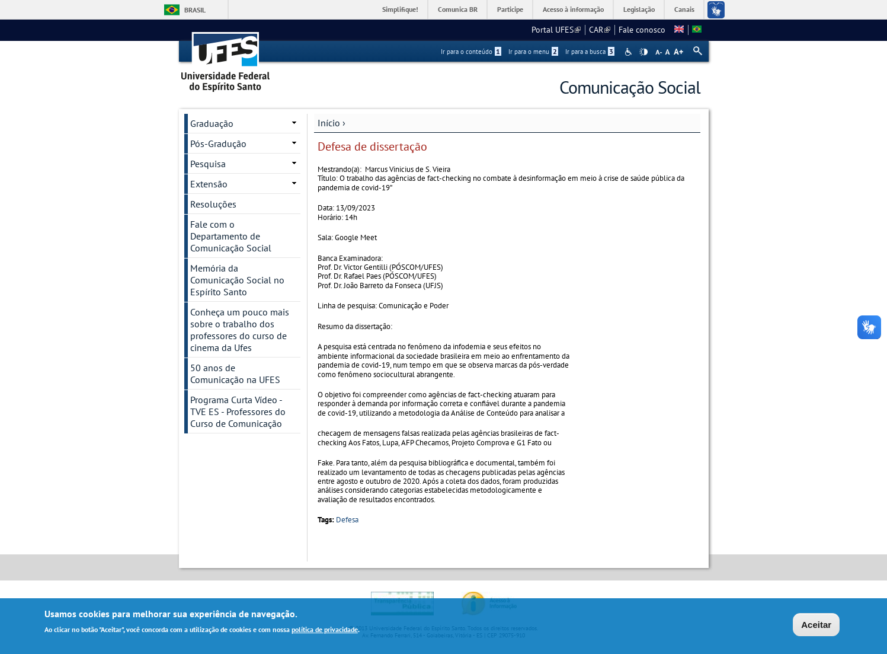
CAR (599, 29)
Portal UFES (556, 29)
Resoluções (213, 204)
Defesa (347, 520)
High (643, 52)
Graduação (211, 123)
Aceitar (816, 625)
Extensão (209, 184)
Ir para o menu (533, 51)
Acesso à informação (573, 9)
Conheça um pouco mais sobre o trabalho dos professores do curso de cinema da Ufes (239, 329)
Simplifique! (400, 9)
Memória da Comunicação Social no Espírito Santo (237, 280)
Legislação (639, 9)
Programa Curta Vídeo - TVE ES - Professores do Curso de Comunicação (238, 411)
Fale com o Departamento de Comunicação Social (230, 236)
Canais (684, 9)
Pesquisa (208, 164)
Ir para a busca (589, 51)
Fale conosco (642, 29)
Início (329, 123)
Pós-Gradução (218, 143)
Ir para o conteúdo (471, 51)
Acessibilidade (629, 52)
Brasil (195, 9)
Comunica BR (458, 9)
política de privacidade (325, 630)
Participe (510, 9)
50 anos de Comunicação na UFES (235, 373)
